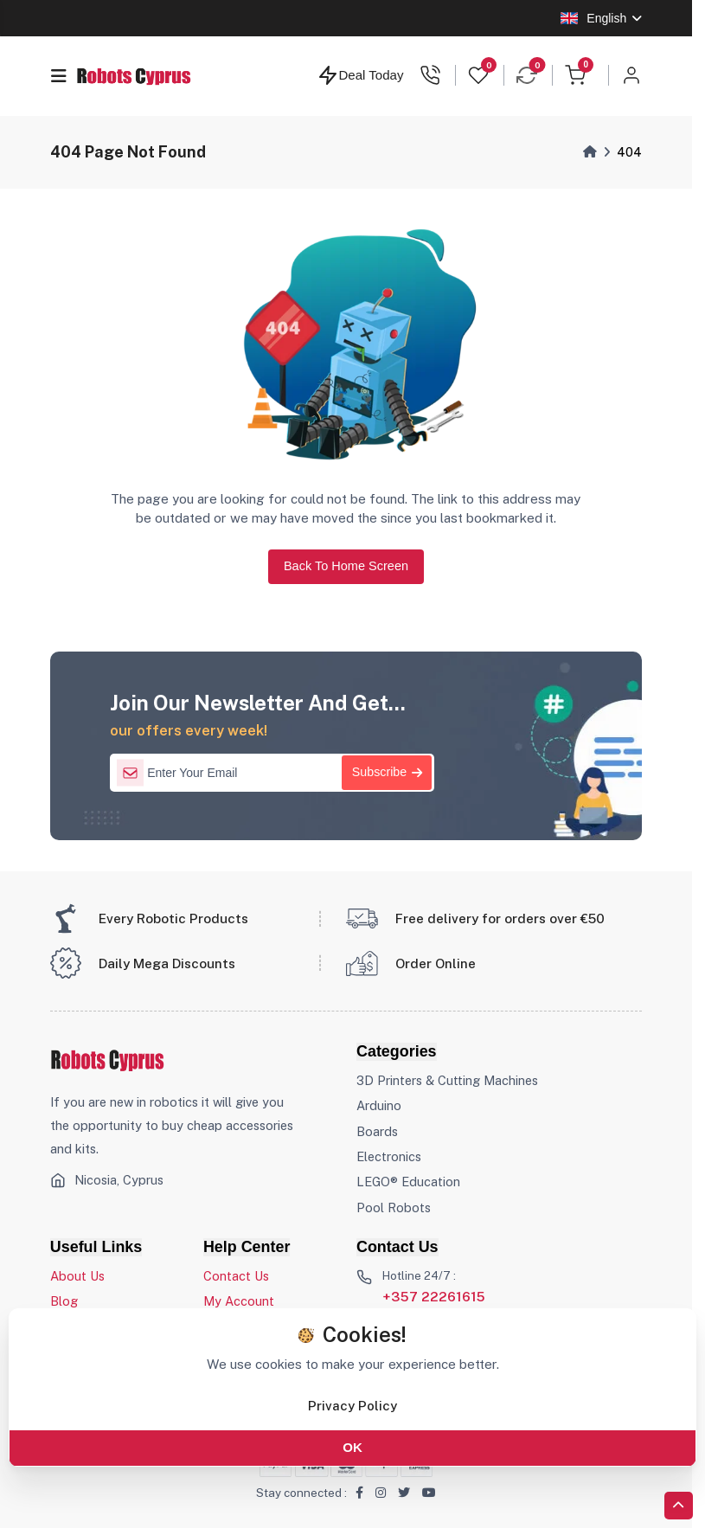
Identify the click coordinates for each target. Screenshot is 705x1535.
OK (352, 1447)
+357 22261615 (433, 1297)
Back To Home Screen (345, 566)
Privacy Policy (352, 1404)
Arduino (378, 1106)
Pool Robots (393, 1207)
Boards (377, 1131)
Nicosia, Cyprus (118, 1180)
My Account (238, 1301)
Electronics (388, 1157)
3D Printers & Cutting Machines (447, 1081)
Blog (64, 1301)
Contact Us (236, 1276)
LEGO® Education (408, 1182)
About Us (77, 1276)
